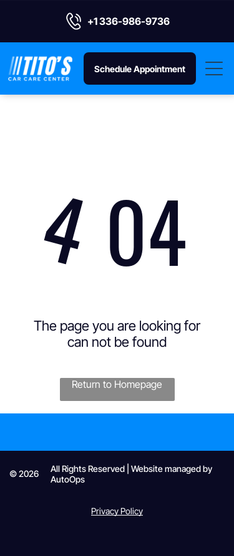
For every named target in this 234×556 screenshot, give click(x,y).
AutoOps (68, 479)
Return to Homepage (117, 384)
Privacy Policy (117, 511)
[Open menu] (214, 68)
